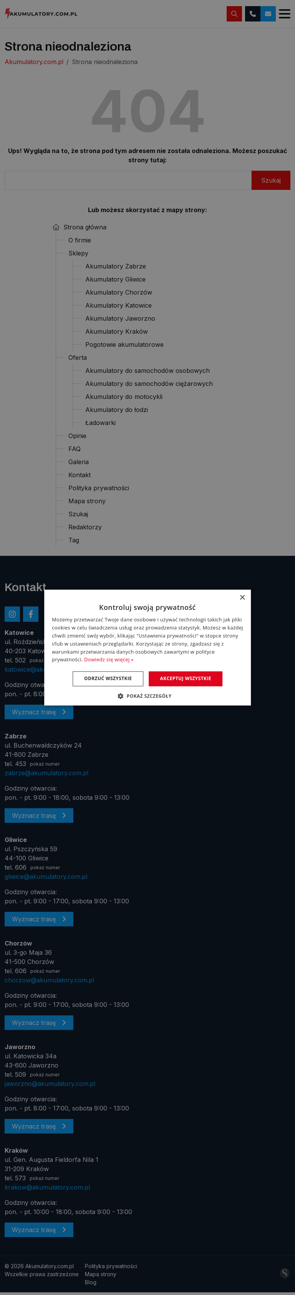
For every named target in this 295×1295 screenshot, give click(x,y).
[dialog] (147, 647)
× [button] (242, 598)
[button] (147, 696)
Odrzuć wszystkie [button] (107, 678)
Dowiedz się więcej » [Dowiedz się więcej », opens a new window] (109, 659)
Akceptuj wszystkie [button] (186, 678)
